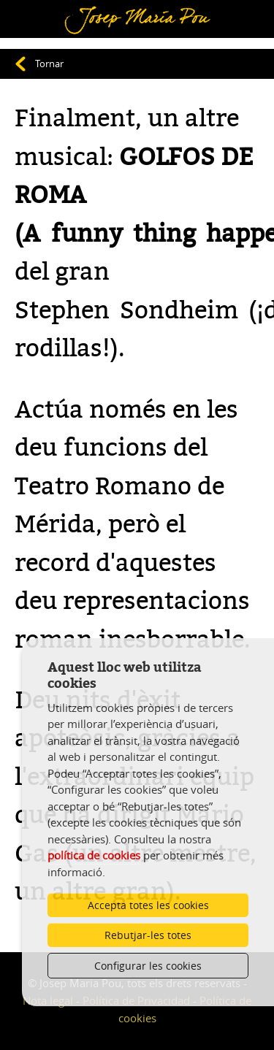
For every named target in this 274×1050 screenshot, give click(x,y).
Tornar (49, 63)
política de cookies (93, 855)
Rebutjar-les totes (147, 935)
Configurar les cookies (148, 966)
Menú (33, 9)
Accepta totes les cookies (148, 905)
